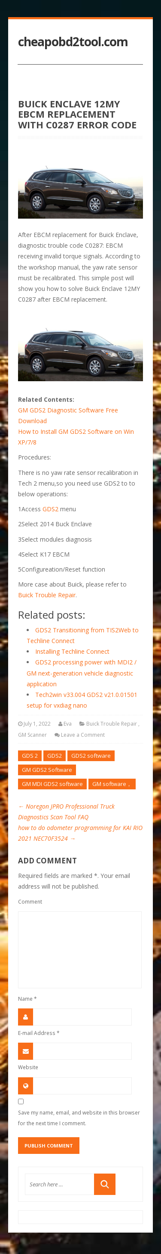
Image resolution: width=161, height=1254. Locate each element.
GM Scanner (32, 734)
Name (27, 998)
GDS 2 (30, 755)
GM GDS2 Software (47, 770)
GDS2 (50, 509)
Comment (30, 901)
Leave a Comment (83, 734)
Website (28, 1067)
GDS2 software (91, 755)
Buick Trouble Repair (47, 595)
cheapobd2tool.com (73, 41)
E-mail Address (39, 1032)
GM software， (112, 784)
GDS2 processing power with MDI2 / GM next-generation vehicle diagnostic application (82, 673)
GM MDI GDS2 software (52, 784)
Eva (68, 723)
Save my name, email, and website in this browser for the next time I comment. (79, 1118)
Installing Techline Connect (72, 651)
